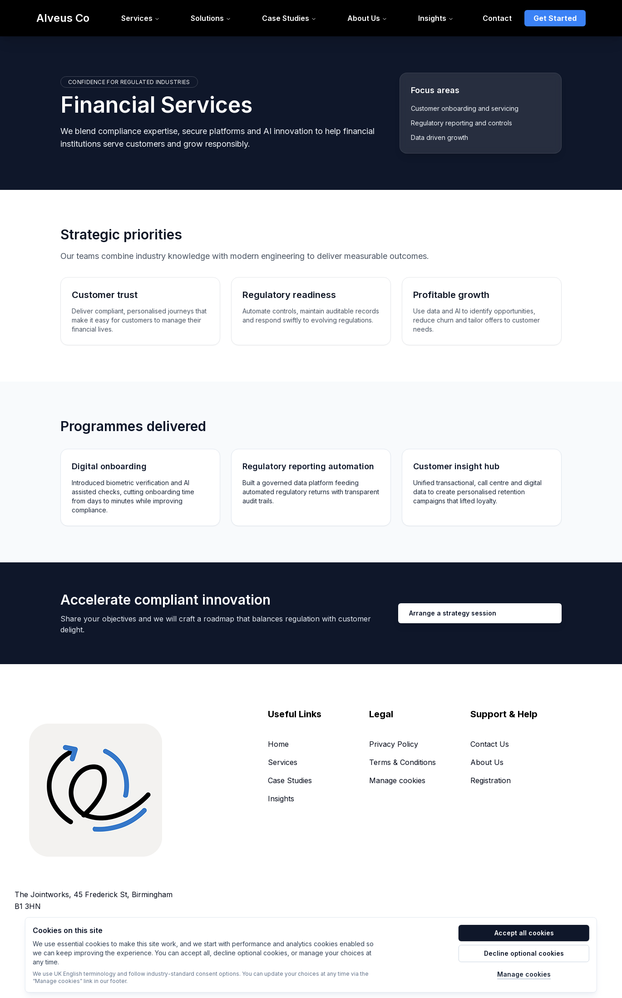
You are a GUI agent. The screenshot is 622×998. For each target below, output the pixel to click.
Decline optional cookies (524, 953)
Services (282, 762)
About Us (487, 762)
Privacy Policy (393, 744)
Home (278, 744)
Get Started (555, 18)
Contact (497, 18)
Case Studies (290, 780)
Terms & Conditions (402, 762)
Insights (281, 798)
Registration (490, 780)
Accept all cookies (524, 933)
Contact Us (489, 744)
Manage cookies (397, 780)
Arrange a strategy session (452, 613)
